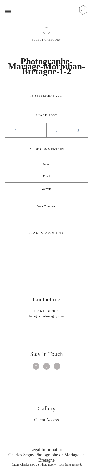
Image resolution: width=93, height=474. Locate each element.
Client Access (46, 420)
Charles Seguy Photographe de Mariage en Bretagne (46, 457)
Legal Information (46, 449)
